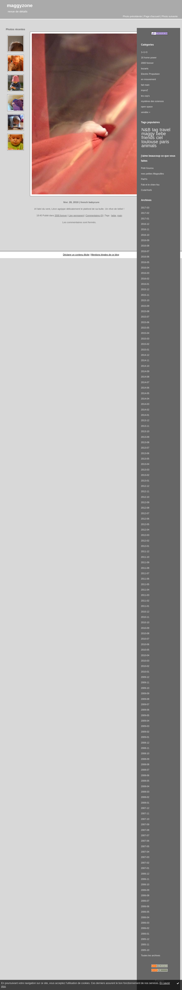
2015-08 (145, 311)
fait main (145, 85)
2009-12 (145, 677)
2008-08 (145, 764)
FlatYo (144, 179)
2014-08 (145, 376)
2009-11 (145, 682)
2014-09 (145, 371)
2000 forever (61, 215)
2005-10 (145, 950)
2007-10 (145, 819)
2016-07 (145, 251)
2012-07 (145, 513)
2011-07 (145, 573)
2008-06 (145, 775)
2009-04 (145, 720)
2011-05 (145, 584)
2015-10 (145, 300)
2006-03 (145, 922)
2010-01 (145, 671)
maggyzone (20, 5)
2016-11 (145, 229)
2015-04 (145, 333)
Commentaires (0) (94, 215)
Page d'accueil (152, 16)
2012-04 (145, 529)
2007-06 (145, 841)
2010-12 (145, 611)
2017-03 (145, 207)
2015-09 (145, 306)
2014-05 (145, 393)
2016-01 (145, 284)
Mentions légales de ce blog (105, 254)
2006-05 (145, 912)
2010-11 (145, 617)
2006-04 (145, 917)
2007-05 (145, 846)
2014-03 (145, 404)
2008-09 (145, 759)
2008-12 (145, 742)
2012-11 (145, 491)
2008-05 (145, 780)
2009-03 (145, 726)
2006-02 (145, 928)
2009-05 (145, 715)
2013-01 (145, 480)
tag (155, 129)
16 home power (148, 57)
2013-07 (145, 447)
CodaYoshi (146, 190)
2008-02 (145, 797)
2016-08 (145, 245)
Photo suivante (170, 16)
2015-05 (145, 327)
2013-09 (145, 437)
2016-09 (145, 240)
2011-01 (145, 606)
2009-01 (145, 737)
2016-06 (145, 256)
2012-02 (145, 540)
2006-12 (145, 873)
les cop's (145, 96)
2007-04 (145, 851)
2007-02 (145, 862)
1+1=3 (144, 52)
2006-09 (145, 890)
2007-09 (145, 824)
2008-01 (145, 802)
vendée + (145, 112)
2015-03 (145, 338)
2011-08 (145, 568)
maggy (148, 133)
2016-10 (145, 235)
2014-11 (145, 360)
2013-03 (145, 469)
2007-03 (145, 857)
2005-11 (145, 944)
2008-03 (145, 791)
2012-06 (145, 518)
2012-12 (145, 486)
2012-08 (145, 507)
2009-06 (145, 710)
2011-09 (145, 562)
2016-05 (145, 262)
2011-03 (145, 595)
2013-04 (145, 464)
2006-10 (145, 884)
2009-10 (145, 688)
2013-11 (145, 426)
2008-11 (145, 748)
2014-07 (145, 382)
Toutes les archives (150, 955)
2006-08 (145, 895)
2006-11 (145, 879)
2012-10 (145, 497)
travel (165, 129)
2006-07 (145, 901)
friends (148, 137)
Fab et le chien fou (150, 184)
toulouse (149, 141)
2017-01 (145, 218)
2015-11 (145, 295)
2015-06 (145, 322)
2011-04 (145, 589)
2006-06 (145, 906)
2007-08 (145, 830)
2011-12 (145, 551)
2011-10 (145, 557)
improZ (144, 90)
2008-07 (145, 770)
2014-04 (145, 398)
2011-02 (145, 600)
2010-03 (145, 660)
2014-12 (145, 355)
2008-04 (145, 786)
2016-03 (145, 273)
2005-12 (145, 939)
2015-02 (145, 344)
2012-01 (145, 546)
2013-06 (145, 453)
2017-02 (145, 213)
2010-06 (145, 644)
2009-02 (145, 731)
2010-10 (145, 622)
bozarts (144, 68)
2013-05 (145, 458)
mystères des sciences (152, 101)
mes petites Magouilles (152, 173)
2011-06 (145, 578)
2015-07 (145, 316)
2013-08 (145, 442)
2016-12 (145, 224)
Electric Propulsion (150, 74)
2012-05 (145, 524)
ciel (159, 137)
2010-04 (145, 655)
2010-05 (145, 649)
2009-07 (145, 704)
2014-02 (145, 409)
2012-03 (145, 535)
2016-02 (145, 278)
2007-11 (145, 813)
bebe (113, 215)
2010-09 (145, 628)
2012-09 (145, 502)
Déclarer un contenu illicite (76, 254)
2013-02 (145, 475)
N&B (145, 129)
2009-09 (145, 693)
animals (148, 145)
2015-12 (145, 289)
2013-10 (145, 431)
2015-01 (145, 349)
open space (146, 106)
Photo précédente (132, 16)
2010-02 (145, 666)
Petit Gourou (147, 168)
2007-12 (145, 808)
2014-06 (145, 387)
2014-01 (145, 415)
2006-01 (145, 933)
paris (164, 141)
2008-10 (145, 753)
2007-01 (145, 868)
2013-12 (145, 420)
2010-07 (145, 639)
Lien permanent (76, 215)
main (119, 215)
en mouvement (148, 79)
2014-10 (145, 366)
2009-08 (145, 699)
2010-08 (145, 633)
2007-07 (145, 835)
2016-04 (145, 267)
